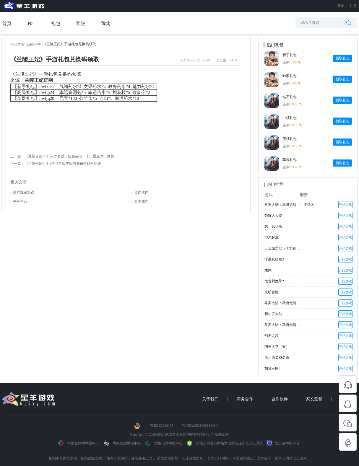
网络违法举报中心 (122, 443)
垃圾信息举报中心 (163, 443)
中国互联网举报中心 (78, 443)
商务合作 (245, 399)
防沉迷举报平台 (283, 443)
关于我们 (210, 399)
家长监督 (314, 399)
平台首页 (17, 45)
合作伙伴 (279, 399)
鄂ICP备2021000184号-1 (200, 425)
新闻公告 (34, 45)
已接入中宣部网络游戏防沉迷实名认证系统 (224, 443)
